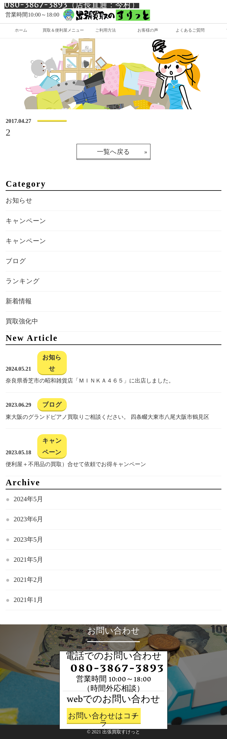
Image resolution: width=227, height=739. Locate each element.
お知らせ (19, 200)
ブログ (16, 261)
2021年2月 (28, 579)
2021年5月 (28, 559)
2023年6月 (28, 519)
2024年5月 (28, 499)
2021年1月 (28, 599)
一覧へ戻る (113, 151)
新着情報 (19, 301)
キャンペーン (26, 220)
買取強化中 (22, 321)
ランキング (23, 281)
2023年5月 (28, 539)
